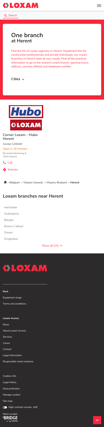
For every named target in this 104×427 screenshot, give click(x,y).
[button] (99, 5)
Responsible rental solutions (18, 361)
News (6, 324)
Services (7, 337)
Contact (7, 349)
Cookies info (9, 376)
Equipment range (12, 297)
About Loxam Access (14, 331)
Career (6, 343)
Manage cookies (11, 395)
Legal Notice (9, 382)
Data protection (11, 388)
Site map (7, 401)
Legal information (12, 355)
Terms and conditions (14, 304)
